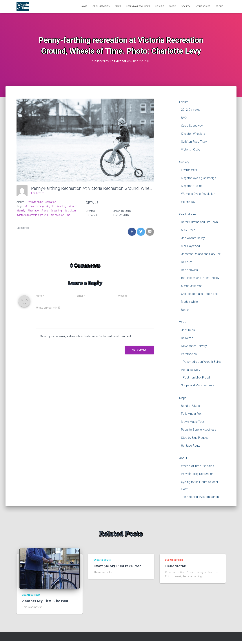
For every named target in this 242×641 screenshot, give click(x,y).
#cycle (50, 206)
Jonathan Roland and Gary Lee (201, 254)
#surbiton (70, 210)
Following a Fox (191, 413)
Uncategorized (31, 595)
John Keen (188, 330)
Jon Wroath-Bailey (193, 238)
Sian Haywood (190, 246)
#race (44, 210)
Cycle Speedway (192, 125)
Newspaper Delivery (194, 346)
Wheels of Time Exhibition (197, 466)
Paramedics (189, 354)
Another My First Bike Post (45, 601)
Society (185, 6)
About (219, 6)
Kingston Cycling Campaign (198, 178)
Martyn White (189, 301)
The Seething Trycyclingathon (200, 497)
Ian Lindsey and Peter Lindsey (200, 278)
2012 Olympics (190, 109)
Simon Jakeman (191, 285)
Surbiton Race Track (194, 141)
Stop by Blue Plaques (194, 437)
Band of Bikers (190, 406)
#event (73, 206)
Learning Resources (138, 6)
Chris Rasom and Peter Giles (199, 294)
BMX (184, 117)
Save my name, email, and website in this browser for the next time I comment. (86, 336)
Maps (118, 6)
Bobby (185, 309)
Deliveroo (187, 338)
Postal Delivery (190, 369)
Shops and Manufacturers (197, 385)
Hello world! (175, 566)
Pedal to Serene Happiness (198, 429)
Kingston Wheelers (193, 133)
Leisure (159, 6)
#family (21, 210)
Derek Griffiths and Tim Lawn (199, 222)
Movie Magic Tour (192, 421)
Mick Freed (188, 230)
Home (84, 6)
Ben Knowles (189, 270)
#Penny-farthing (34, 206)
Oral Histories (101, 6)
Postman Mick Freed (196, 377)
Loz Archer (37, 193)
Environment (189, 170)
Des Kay (186, 262)
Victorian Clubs (190, 149)
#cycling (61, 206)
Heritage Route (190, 445)
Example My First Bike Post (117, 566)
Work (172, 6)
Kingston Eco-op (192, 186)
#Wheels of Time (60, 214)
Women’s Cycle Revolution (198, 193)
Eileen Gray (188, 201)
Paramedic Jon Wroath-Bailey (202, 361)
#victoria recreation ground (32, 214)
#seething (56, 210)
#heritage (33, 210)
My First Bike (203, 6)
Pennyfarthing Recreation (41, 201)
